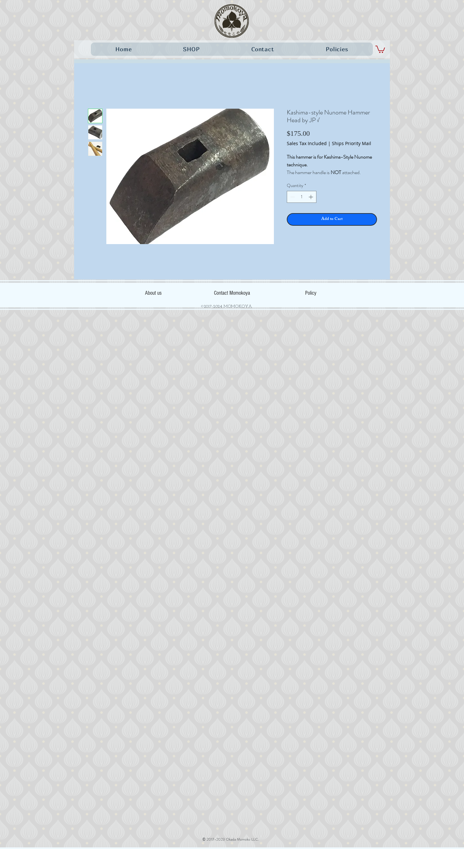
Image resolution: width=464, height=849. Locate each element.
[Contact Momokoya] (232, 292)
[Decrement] (292, 196)
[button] (380, 49)
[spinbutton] (301, 196)
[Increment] (311, 196)
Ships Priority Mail (351, 143)
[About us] (153, 292)
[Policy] (310, 292)
